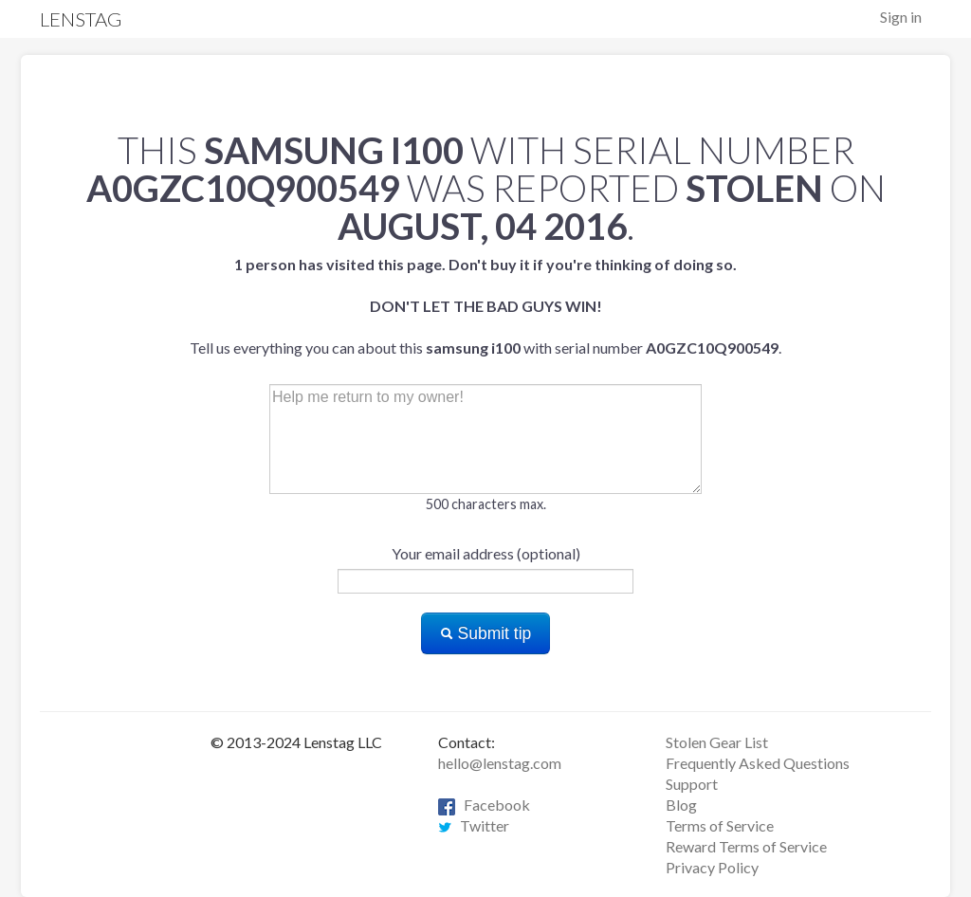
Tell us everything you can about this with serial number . (485, 306)
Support (692, 784)
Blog (681, 805)
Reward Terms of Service (746, 846)
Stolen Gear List (717, 742)
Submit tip (486, 633)
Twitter (473, 825)
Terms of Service (720, 825)
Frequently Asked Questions (758, 763)
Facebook (484, 805)
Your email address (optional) (486, 553)
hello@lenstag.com (499, 763)
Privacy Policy (712, 867)
